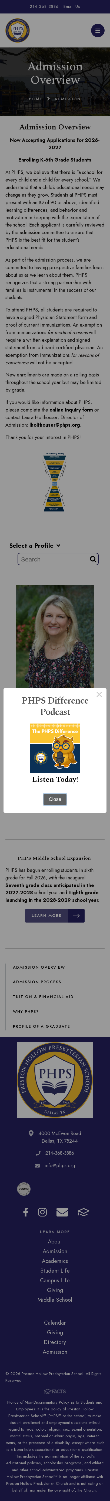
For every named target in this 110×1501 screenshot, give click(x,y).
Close (55, 799)
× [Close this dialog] (99, 695)
